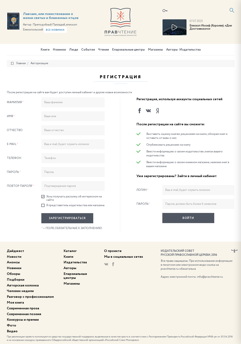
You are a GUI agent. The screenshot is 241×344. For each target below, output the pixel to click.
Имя (11, 116)
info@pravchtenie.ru (210, 276)
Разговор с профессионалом (30, 297)
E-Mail (12, 144)
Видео (12, 331)
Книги (45, 49)
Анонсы (13, 262)
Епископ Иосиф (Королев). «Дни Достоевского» (210, 27)
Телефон (14, 158)
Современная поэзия (24, 314)
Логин (142, 190)
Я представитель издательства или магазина (72, 205)
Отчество (15, 130)
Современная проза (23, 308)
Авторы (172, 49)
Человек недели (20, 291)
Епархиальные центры (128, 49)
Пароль (14, 172)
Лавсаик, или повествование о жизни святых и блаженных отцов (50, 16)
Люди (73, 49)
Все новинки (55, 30)
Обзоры (13, 274)
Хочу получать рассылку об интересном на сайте (71, 198)
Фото (11, 325)
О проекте (113, 251)
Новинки (59, 49)
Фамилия (15, 102)
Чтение (103, 49)
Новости (14, 257)
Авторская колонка (23, 285)
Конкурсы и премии (23, 319)
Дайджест (15, 251)
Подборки (15, 279)
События (88, 49)
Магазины (155, 49)
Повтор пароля (20, 186)
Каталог (70, 251)
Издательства (190, 49)
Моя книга (15, 302)
